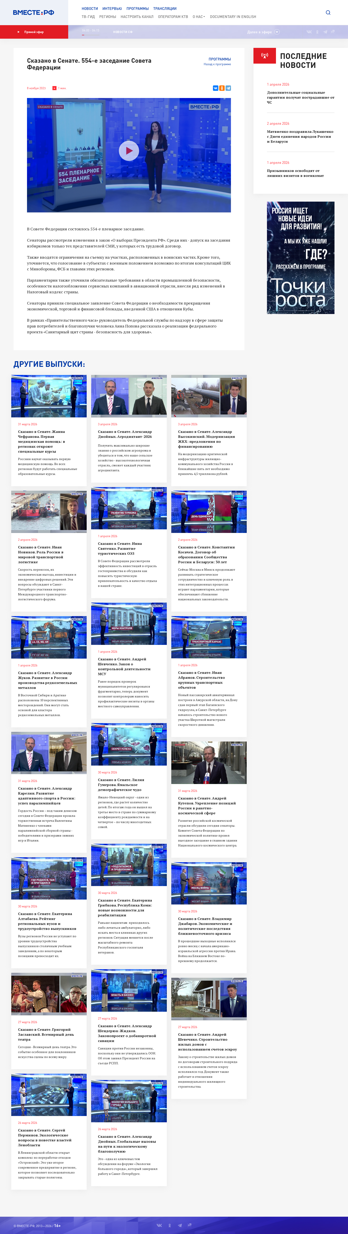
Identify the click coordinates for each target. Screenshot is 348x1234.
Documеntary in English (233, 16)
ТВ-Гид (88, 16)
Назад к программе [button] (217, 64)
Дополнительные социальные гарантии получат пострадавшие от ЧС (300, 97)
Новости (90, 8)
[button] (328, 13)
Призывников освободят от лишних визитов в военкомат (295, 173)
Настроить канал (137, 16)
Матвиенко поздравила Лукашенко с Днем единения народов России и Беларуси (300, 136)
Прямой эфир (31, 32)
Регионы (107, 16)
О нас (199, 16)
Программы (138, 8)
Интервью (112, 8)
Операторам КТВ (173, 16)
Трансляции (164, 8)
